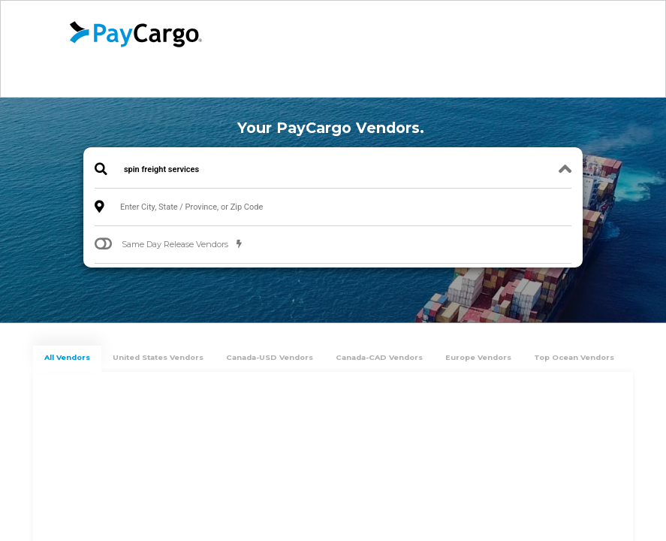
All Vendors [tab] (67, 357)
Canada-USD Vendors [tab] (269, 357)
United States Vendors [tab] (158, 357)
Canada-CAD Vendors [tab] (379, 357)
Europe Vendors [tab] (478, 357)
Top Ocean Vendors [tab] (574, 357)
